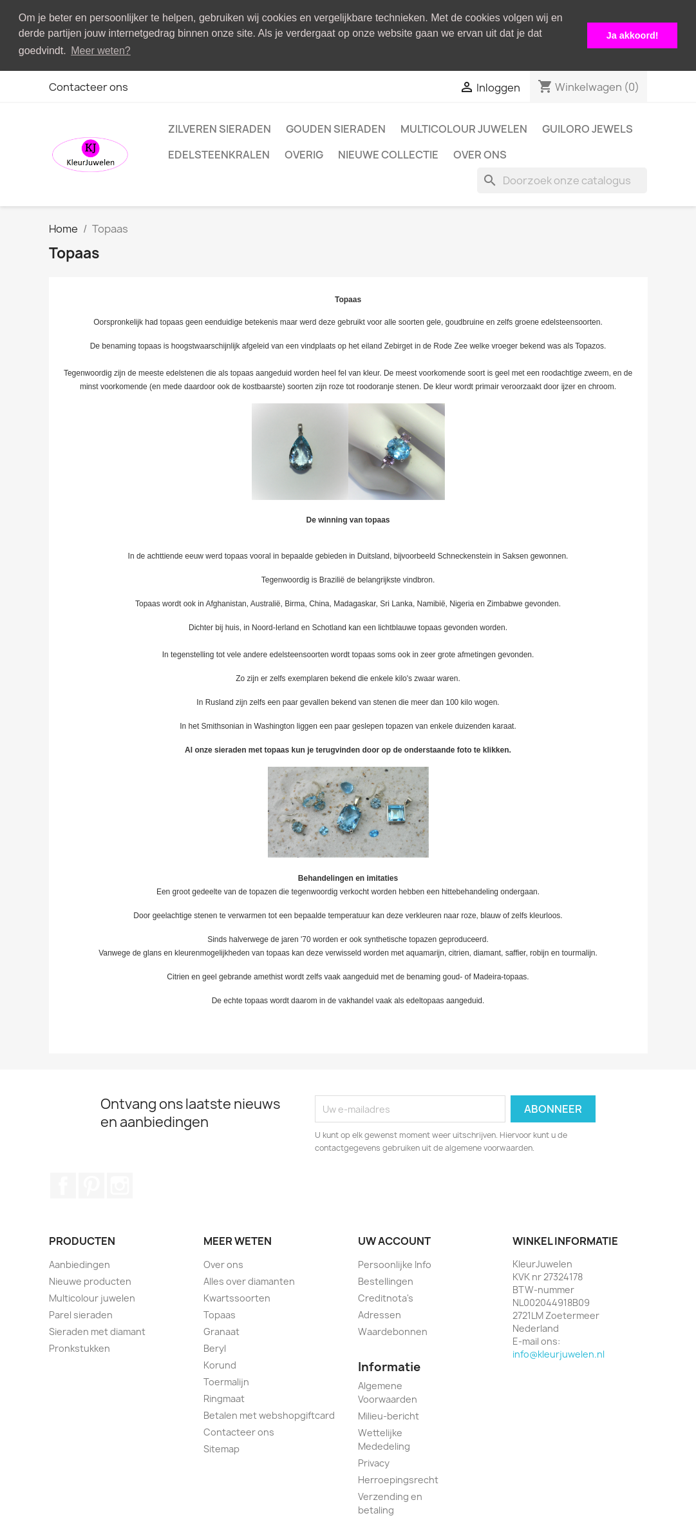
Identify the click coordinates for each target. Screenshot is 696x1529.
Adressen (379, 1314)
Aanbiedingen (79, 1264)
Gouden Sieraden (336, 128)
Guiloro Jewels (587, 128)
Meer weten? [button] (101, 50)
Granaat (221, 1331)
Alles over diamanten (249, 1280)
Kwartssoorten (236, 1297)
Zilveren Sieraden (219, 128)
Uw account (394, 1240)
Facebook (63, 1185)
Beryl (214, 1347)
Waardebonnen (393, 1331)
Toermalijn (226, 1381)
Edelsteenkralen (219, 154)
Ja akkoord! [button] (633, 35)
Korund (219, 1364)
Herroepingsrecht (398, 1478)
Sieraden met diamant (97, 1331)
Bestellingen (385, 1280)
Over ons (480, 154)
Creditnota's (385, 1297)
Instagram (120, 1185)
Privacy (374, 1462)
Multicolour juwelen (463, 128)
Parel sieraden (81, 1314)
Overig (304, 154)
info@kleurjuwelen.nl (559, 1353)
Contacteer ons (88, 86)
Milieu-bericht (388, 1415)
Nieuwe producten (90, 1280)
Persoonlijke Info (394, 1264)
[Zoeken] (562, 180)
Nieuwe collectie (388, 154)
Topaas (219, 1314)
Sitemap (221, 1448)
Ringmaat (224, 1398)
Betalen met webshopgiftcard (269, 1415)
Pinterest (91, 1185)
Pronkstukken (79, 1347)
